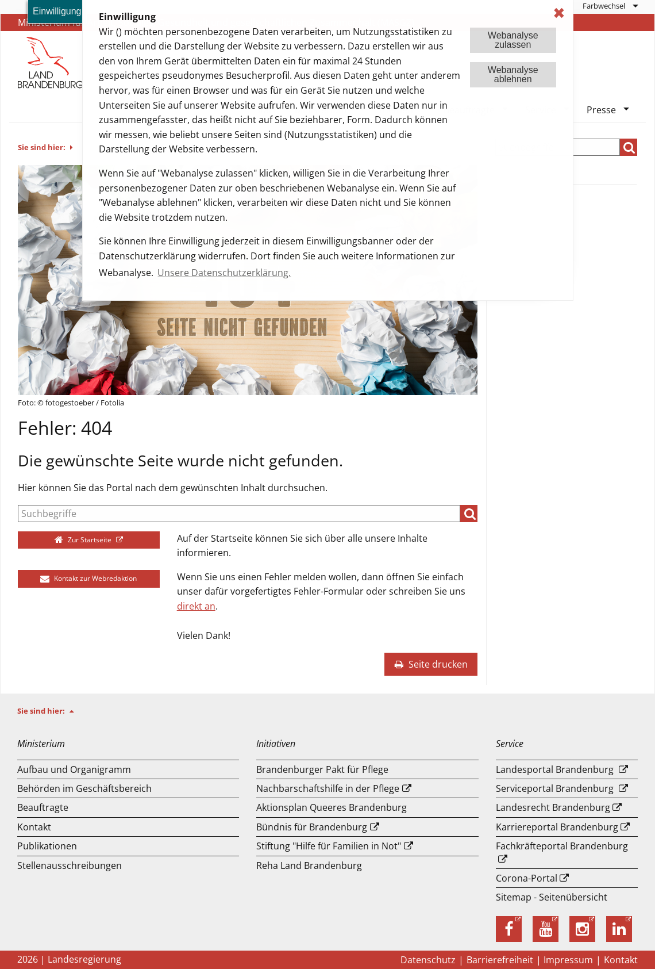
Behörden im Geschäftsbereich (84, 788)
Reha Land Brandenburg (309, 865)
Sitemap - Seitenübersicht (551, 897)
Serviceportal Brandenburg (555, 788)
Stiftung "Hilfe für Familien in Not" (328, 846)
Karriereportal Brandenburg (557, 827)
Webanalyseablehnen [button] (513, 74)
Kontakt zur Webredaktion (88, 578)
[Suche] (239, 513)
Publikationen (47, 846)
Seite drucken (431, 664)
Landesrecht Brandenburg (553, 807)
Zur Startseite (84, 540)
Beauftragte (42, 807)
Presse (601, 110)
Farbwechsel (604, 6)
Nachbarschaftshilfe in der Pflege (327, 788)
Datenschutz (428, 959)
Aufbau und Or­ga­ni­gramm (74, 769)
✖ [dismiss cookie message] (559, 12)
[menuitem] (609, 6)
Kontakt (34, 827)
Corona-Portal (526, 878)
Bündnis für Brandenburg (311, 827)
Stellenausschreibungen (69, 865)
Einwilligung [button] (57, 11)
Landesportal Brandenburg (555, 769)
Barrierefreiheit (500, 959)
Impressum (568, 959)
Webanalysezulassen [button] (513, 39)
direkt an (196, 606)
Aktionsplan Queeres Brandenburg (331, 807)
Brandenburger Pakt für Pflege (322, 769)
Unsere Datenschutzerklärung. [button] (224, 272)
